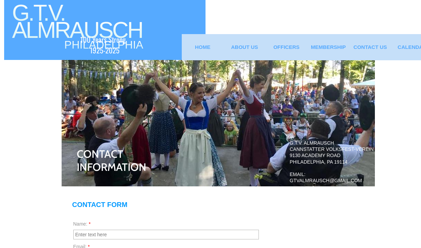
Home (202, 47)
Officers (286, 47)
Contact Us (370, 47)
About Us (244, 47)
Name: (82, 224)
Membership (328, 47)
